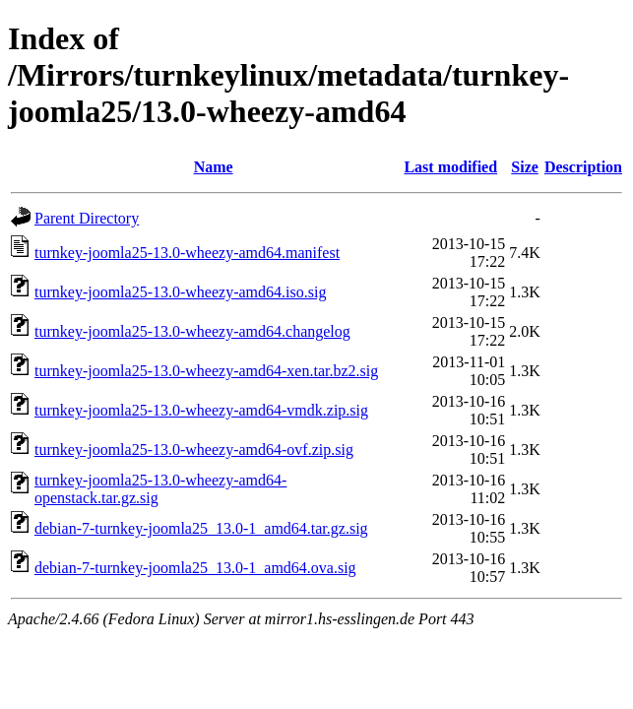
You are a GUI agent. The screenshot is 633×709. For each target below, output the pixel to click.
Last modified (450, 167)
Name (213, 167)
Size (524, 167)
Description (583, 167)
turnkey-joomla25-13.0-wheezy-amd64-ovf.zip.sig (193, 449)
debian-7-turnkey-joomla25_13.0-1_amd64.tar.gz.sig (201, 528)
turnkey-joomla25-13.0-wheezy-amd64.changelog (192, 331)
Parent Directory (86, 218)
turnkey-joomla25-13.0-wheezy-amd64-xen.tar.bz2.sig (206, 370)
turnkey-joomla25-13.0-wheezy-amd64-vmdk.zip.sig (201, 410)
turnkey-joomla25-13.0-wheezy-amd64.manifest (187, 252)
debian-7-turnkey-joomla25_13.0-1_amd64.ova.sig (195, 567)
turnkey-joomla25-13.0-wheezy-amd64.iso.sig (180, 292)
